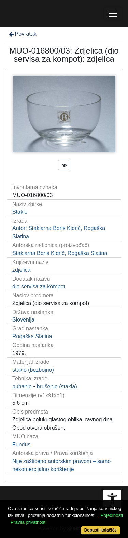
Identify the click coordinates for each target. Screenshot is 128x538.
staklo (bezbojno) (33, 370)
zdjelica (21, 270)
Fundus (21, 444)
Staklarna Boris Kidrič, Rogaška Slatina (59, 253)
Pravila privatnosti (28, 522)
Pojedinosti (112, 515)
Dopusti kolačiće (100, 530)
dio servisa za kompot (38, 286)
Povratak (22, 34)
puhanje (22, 386)
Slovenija (23, 320)
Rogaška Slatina (32, 336)
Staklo (19, 212)
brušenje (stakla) (57, 386)
